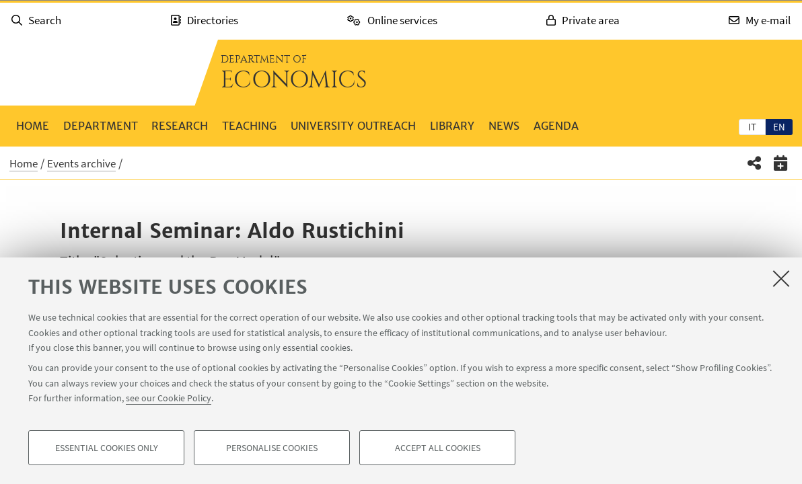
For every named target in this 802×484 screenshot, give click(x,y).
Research (179, 125)
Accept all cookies (437, 448)
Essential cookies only (106, 448)
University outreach (353, 125)
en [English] (779, 126)
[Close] (781, 278)
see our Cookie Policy (168, 398)
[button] (754, 163)
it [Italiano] (752, 126)
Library (452, 125)
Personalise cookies (272, 448)
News (503, 125)
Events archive (81, 163)
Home (32, 125)
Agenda (556, 125)
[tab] (752, 126)
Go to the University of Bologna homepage (96, 72)
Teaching (249, 125)
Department (100, 125)
